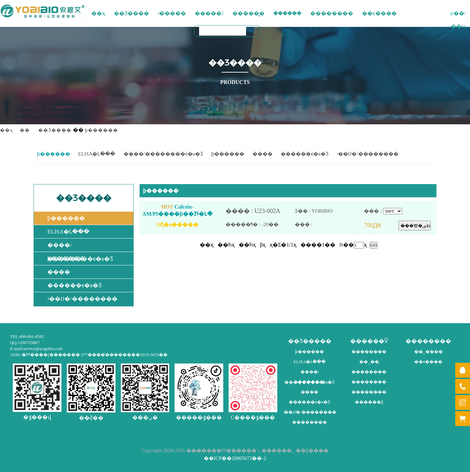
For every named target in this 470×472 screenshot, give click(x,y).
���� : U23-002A (260, 211)
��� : (329, 224)
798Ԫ (381, 225)
